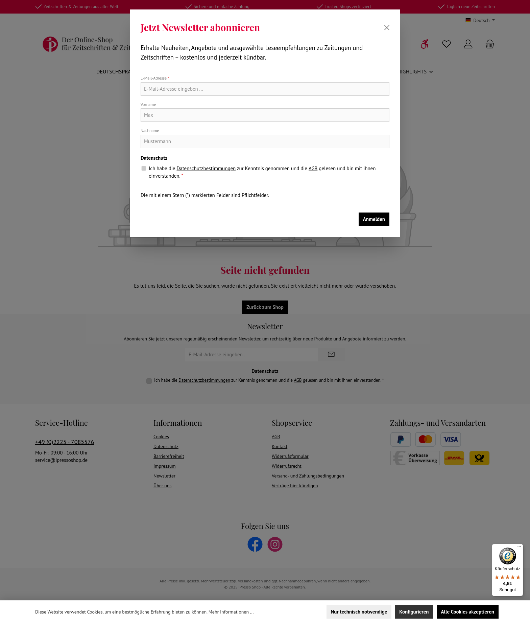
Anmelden (374, 219)
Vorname (148, 104)
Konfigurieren (414, 611)
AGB (313, 168)
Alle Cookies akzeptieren (467, 611)
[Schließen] (387, 27)
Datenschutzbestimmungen (206, 168)
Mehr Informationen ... (231, 612)
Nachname (150, 130)
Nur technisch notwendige (359, 611)
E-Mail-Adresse (155, 78)
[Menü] (519, 548)
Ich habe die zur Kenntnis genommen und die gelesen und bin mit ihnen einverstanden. (262, 172)
